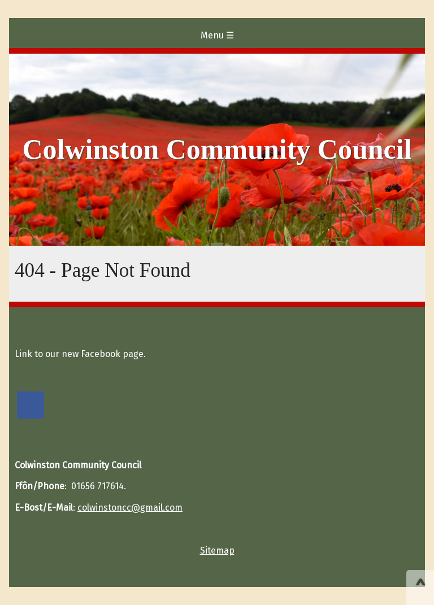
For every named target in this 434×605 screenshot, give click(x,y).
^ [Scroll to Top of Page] (420, 588)
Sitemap (217, 550)
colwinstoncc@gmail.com (130, 507)
